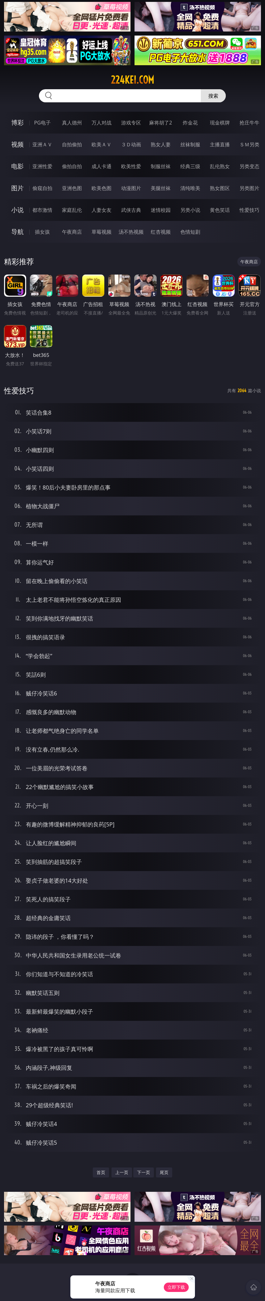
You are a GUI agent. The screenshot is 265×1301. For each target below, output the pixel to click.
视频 (17, 144)
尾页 (164, 1172)
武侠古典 (131, 210)
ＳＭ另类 (249, 144)
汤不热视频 (131, 231)
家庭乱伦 (72, 210)
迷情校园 (161, 210)
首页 (101, 1172)
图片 (17, 188)
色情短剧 (190, 231)
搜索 (213, 95)
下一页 (143, 1172)
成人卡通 (101, 166)
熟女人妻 (161, 144)
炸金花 (190, 122)
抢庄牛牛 (249, 122)
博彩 (17, 122)
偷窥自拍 (42, 188)
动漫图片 (131, 188)
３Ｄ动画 (131, 144)
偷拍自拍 (72, 166)
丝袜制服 (190, 144)
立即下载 (176, 1287)
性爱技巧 (249, 210)
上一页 (121, 1172)
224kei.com (132, 80)
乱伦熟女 (220, 166)
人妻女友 (101, 210)
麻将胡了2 (160, 122)
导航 (17, 231)
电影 (17, 166)
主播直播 (220, 144)
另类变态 (249, 166)
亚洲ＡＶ (42, 144)
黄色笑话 (220, 210)
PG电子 (42, 122)
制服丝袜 (161, 166)
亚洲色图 (72, 188)
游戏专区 (131, 122)
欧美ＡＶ (101, 144)
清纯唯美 (190, 188)
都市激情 (42, 210)
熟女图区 (220, 188)
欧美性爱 (131, 166)
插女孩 (42, 231)
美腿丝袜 (161, 188)
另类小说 (190, 210)
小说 (17, 210)
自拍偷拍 (72, 144)
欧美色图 (101, 188)
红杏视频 (161, 231)
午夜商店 (72, 231)
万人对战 (101, 122)
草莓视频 (101, 231)
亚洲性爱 (42, 166)
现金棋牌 (220, 122)
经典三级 (190, 166)
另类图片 (249, 188)
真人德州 (72, 122)
